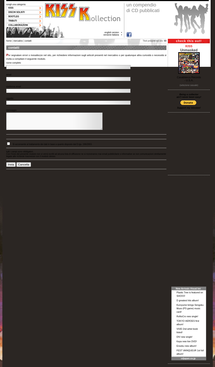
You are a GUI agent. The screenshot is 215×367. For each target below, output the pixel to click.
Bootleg (13, 16)
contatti (28, 41)
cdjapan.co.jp (188, 358)
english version (111, 32)
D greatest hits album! (188, 300)
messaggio (11, 110)
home (9, 41)
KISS (10, 8)
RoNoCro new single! (187, 316)
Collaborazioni (18, 25)
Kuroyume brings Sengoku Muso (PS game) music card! (190, 308)
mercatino (18, 41)
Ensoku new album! (187, 346)
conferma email (13, 86)
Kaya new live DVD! (187, 341)
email (8, 74)
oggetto (9, 98)
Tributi (12, 21)
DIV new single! (184, 337)
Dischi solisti (16, 12)
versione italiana (111, 35)
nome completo (13, 63)
